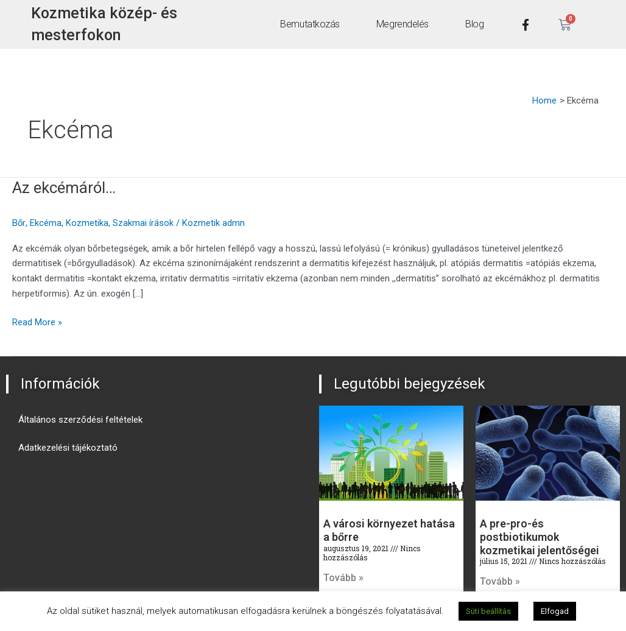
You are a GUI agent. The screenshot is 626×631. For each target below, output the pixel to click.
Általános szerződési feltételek (80, 419)
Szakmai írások (143, 222)
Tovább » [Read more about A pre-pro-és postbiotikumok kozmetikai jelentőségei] (500, 581)
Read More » (37, 321)
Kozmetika (87, 222)
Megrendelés (402, 24)
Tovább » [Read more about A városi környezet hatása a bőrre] (343, 577)
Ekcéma (46, 222)
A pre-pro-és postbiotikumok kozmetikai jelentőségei (539, 536)
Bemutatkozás (310, 24)
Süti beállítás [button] (488, 611)
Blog (474, 24)
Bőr (19, 222)
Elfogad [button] (555, 611)
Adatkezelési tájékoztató (68, 447)
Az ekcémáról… (64, 187)
